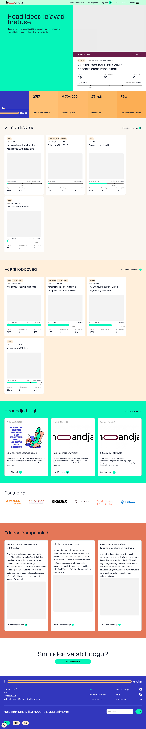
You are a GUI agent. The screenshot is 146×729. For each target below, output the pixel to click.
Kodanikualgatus (54, 139)
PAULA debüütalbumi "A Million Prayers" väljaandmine (103, 289)
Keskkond (81, 60)
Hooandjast (121, 699)
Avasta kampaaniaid (77, 3)
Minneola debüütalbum (18, 348)
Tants (9, 280)
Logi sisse (106, 2)
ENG (16, 723)
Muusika (92, 280)
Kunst (20, 280)
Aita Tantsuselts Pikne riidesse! (21, 287)
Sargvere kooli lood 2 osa (101, 145)
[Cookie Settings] (4, 725)
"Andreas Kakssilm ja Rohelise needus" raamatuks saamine (21, 147)
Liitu (139, 711)
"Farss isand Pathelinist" (18, 207)
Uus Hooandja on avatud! (65, 453)
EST (124, 3)
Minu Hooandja (122, 689)
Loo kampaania (92, 3)
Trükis (9, 139)
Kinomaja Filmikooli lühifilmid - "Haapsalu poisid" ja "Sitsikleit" (62, 289)
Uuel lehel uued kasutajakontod (22, 453)
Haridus (14, 280)
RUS (25, 723)
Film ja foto (52, 280)
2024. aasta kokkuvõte (111, 453)
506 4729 (11, 695)
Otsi (117, 3)
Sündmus (63, 139)
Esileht (91, 689)
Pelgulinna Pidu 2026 (58, 145)
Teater (9, 200)
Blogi (118, 694)
